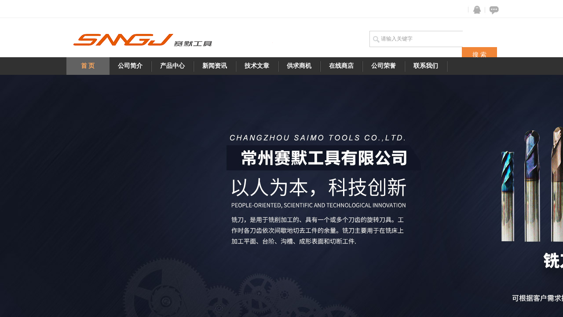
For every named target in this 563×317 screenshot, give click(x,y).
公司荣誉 (383, 66)
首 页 (88, 66)
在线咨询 (492, 9)
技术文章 (257, 66)
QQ (475, 9)
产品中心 (172, 66)
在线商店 (341, 66)
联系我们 (425, 66)
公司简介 (130, 66)
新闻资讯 (214, 66)
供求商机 (299, 66)
